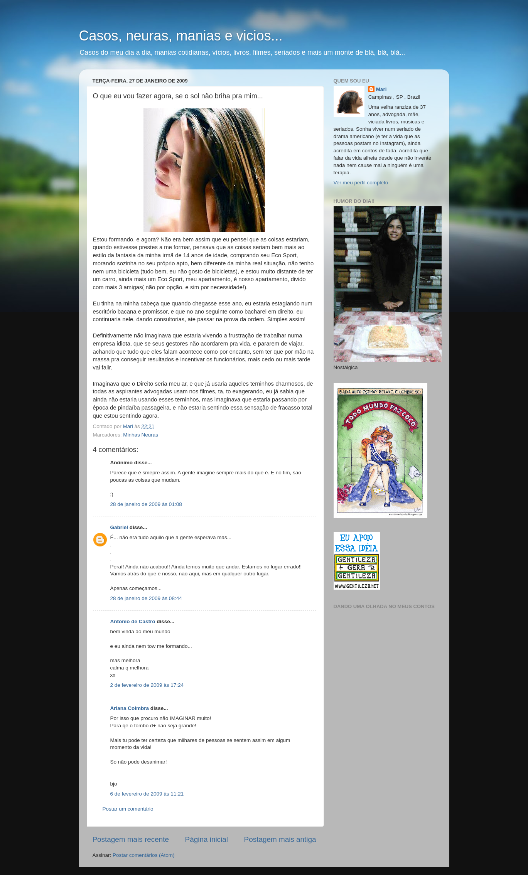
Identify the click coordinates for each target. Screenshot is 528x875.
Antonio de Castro (132, 621)
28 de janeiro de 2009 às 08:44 (146, 598)
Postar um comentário (128, 809)
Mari (381, 89)
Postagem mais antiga (280, 839)
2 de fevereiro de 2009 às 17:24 (147, 685)
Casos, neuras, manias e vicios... (181, 36)
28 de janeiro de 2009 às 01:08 (146, 504)
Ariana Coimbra (129, 708)
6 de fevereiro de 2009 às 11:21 (147, 794)
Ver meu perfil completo (361, 182)
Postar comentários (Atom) (144, 855)
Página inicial (206, 839)
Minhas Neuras (140, 435)
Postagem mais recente (131, 839)
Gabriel (119, 527)
